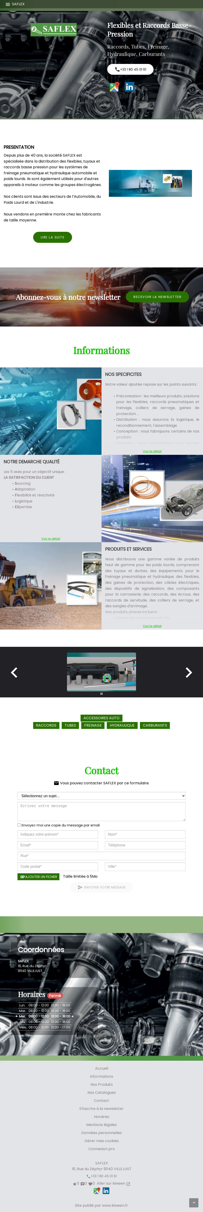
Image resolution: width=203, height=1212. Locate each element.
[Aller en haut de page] (193, 1202)
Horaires (101, 1116)
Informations (101, 1076)
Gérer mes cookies (101, 1140)
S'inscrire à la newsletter (101, 1108)
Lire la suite (53, 237)
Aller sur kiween (113, 1183)
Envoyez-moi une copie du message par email (61, 825)
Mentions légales (101, 1124)
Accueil (101, 1068)
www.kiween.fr (115, 1205)
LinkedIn (129, 87)
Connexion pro (101, 1149)
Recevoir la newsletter (157, 297)
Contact (101, 1100)
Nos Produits (101, 1084)
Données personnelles (101, 1132)
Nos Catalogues (101, 1092)
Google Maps (114, 87)
